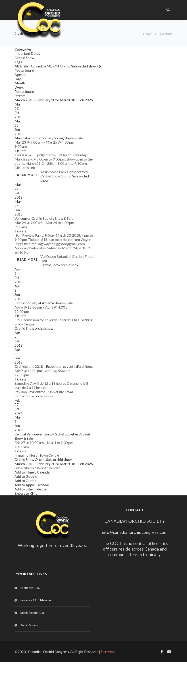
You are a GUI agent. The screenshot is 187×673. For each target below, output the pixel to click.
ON (56, 66)
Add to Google (26, 476)
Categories (23, 49)
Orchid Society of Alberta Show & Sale (44, 303)
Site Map (108, 651)
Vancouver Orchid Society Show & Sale (44, 218)
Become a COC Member (35, 600)
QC (100, 66)
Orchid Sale (69, 66)
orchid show (87, 66)
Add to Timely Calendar (33, 472)
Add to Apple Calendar (32, 485)
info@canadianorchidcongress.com (135, 532)
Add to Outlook (27, 480)
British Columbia (33, 66)
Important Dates (27, 53)
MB (50, 66)
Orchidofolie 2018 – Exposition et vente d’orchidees (54, 366)
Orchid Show (24, 57)
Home (147, 34)
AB (17, 66)
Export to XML (26, 493)
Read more (27, 175)
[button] (37, 468)
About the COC (30, 588)
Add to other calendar (31, 489)
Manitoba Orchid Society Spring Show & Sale (49, 138)
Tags (18, 62)
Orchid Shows (29, 625)
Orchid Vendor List (32, 612)
